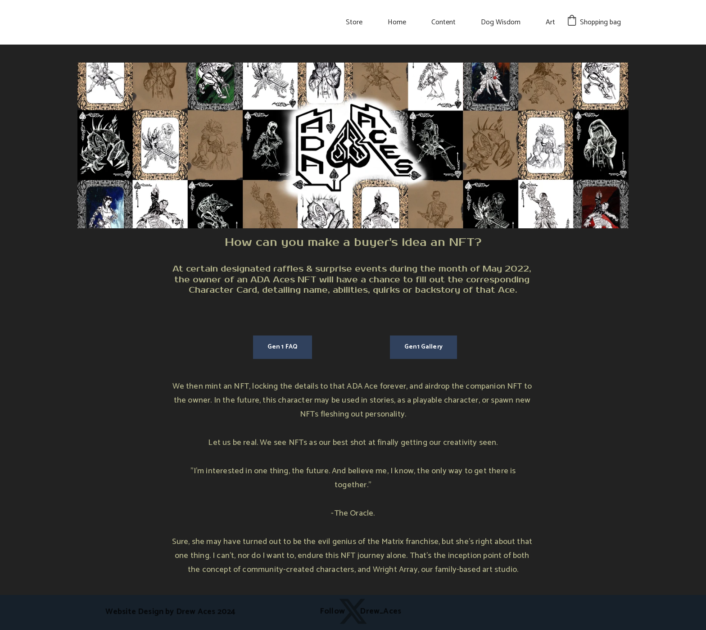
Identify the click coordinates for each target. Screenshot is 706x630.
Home (397, 22)
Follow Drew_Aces (360, 611)
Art (550, 22)
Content (443, 22)
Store (354, 22)
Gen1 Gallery (423, 347)
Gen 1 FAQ (282, 347)
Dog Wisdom (500, 22)
